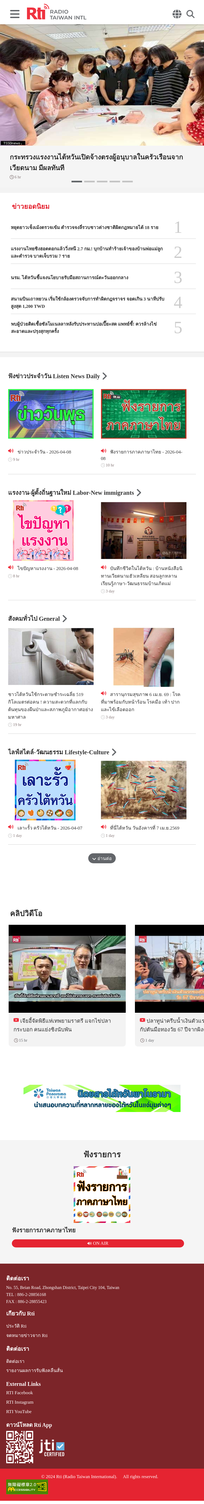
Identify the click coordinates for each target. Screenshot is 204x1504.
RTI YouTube (17, 1415)
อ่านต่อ (101, 861)
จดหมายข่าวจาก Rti (25, 1342)
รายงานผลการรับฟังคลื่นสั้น (32, 1376)
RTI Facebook (18, 1397)
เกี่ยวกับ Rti (19, 1322)
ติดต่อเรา (17, 1287)
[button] (77, 181)
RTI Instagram (18, 1406)
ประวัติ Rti (15, 1333)
